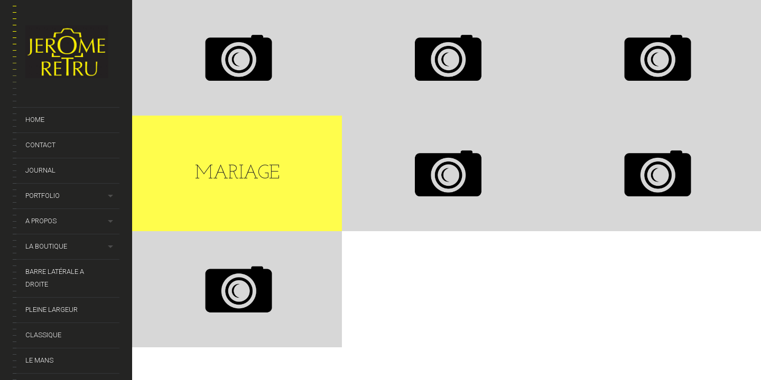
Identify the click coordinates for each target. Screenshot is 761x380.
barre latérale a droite (54, 278)
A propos (41, 221)
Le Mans (39, 360)
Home (34, 120)
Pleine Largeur (51, 310)
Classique (43, 335)
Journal (40, 170)
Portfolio (42, 196)
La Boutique (46, 246)
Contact (40, 145)
